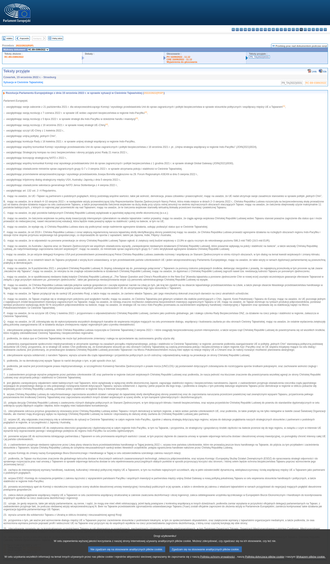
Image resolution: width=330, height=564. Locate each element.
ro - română (309, 29)
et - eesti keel (253, 29)
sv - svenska (325, 29)
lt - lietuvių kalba (285, 29)
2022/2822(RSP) (24, 45)
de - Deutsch (249, 29)
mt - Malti (293, 29)
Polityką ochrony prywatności (217, 560)
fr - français (265, 29)
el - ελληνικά (257, 29)
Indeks (9, 38)
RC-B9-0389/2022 (14, 57)
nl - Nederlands (297, 29)
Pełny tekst (57, 38)
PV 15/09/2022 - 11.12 (178, 57)
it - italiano (277, 29)
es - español (237, 29)
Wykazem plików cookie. (310, 560)
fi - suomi (321, 29)
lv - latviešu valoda (281, 29)
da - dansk (245, 29)
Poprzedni (24, 38)
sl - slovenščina (317, 29)
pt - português (305, 29)
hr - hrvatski (273, 29)
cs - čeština (241, 29)
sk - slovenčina (313, 29)
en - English (261, 29)
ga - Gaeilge (269, 29)
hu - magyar (289, 29)
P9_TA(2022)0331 (259, 57)
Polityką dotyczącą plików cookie (264, 560)
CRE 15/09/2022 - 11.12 (179, 59)
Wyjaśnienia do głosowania (182, 62)
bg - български (233, 29)
